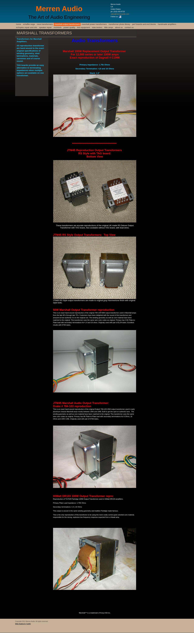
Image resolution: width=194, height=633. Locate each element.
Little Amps (108, 27)
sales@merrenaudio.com (120, 14)
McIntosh (58, 27)
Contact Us (129, 27)
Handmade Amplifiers (167, 24)
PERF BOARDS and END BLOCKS (144, 24)
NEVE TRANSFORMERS (45, 24)
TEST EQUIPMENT (83, 27)
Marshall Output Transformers (67, 24)
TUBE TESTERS (97, 27)
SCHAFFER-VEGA (29, 24)
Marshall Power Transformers (94, 24)
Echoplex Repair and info (26, 27)
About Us (119, 27)
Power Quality (69, 27)
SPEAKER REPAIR (45, 27)
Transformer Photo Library (119, 24)
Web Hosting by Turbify (23, 624)
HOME (18, 24)
